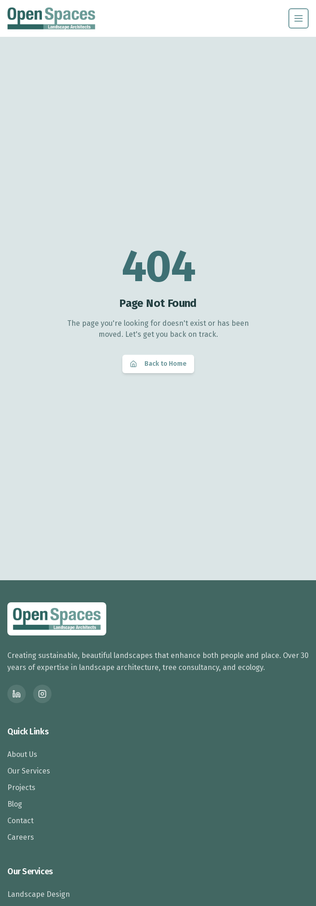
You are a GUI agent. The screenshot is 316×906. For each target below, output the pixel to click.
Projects (21, 787)
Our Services (28, 771)
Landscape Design (38, 894)
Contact (20, 820)
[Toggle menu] (298, 18)
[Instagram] (42, 694)
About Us (22, 754)
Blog (14, 804)
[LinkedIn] (16, 694)
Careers (20, 837)
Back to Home (158, 364)
